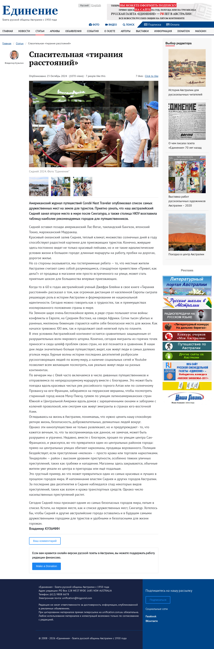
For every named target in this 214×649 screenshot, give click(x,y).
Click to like (151, 76)
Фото (94, 24)
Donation (183, 31)
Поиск (128, 24)
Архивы (55, 31)
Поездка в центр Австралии (186, 254)
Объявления (73, 31)
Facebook (151, 616)
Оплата (172, 24)
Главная (7, 31)
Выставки (142, 31)
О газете (109, 31)
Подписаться (158, 599)
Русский (84, 5)
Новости (24, 31)
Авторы (125, 31)
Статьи (40, 31)
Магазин (200, 31)
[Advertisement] (187, 429)
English (96, 5)
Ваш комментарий (45, 540)
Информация (163, 31)
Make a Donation (46, 566)
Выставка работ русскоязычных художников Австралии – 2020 (186, 201)
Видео (111, 24)
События (93, 31)
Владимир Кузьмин (14, 63)
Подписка (152, 24)
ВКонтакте (152, 621)
